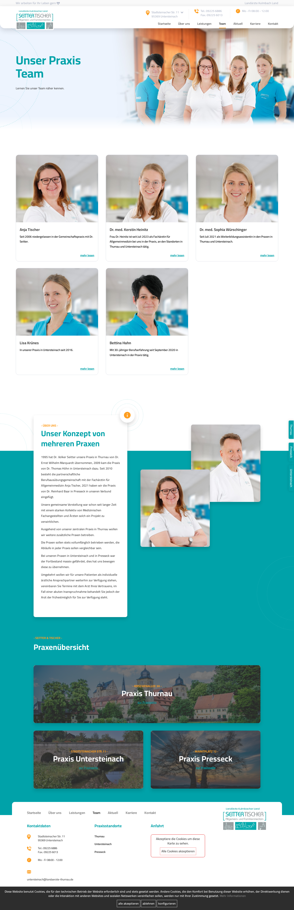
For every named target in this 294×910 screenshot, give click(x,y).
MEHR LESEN (87, 256)
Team (222, 24)
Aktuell (238, 24)
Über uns (184, 24)
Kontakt (273, 24)
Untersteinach (291, 478)
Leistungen (204, 24)
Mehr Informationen (233, 896)
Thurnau (291, 429)
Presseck (291, 452)
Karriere (255, 24)
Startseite (164, 24)
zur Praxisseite (147, 705)
